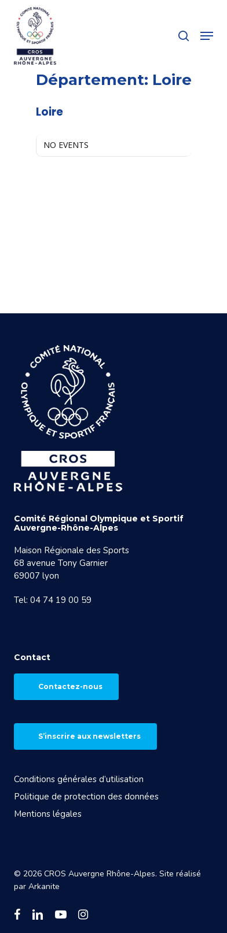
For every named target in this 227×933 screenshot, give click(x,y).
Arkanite (44, 886)
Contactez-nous (70, 686)
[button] (206, 36)
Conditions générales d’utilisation (79, 779)
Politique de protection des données (86, 796)
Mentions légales (48, 814)
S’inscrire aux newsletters (89, 736)
